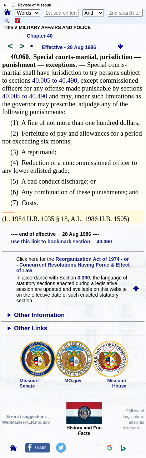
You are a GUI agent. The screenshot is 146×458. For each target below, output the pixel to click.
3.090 (83, 278)
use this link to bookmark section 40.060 (61, 241)
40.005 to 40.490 (54, 80)
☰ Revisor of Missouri (29, 5)
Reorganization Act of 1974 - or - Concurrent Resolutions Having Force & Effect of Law (73, 264)
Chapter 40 (39, 36)
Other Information (39, 315)
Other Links (30, 328)
